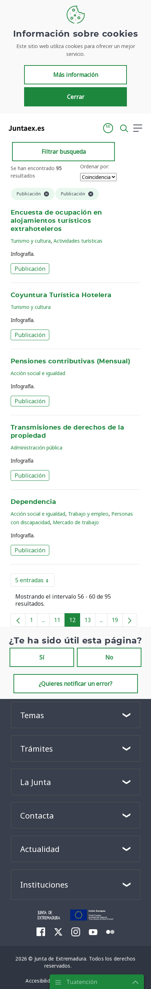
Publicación (30, 269)
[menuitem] (41, 932)
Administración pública (36, 447)
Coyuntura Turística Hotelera (61, 295)
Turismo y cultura (31, 240)
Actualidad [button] (40, 848)
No (109, 657)
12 (74, 621)
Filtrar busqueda (63, 152)
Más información (75, 75)
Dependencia (33, 502)
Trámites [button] (36, 748)
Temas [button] (32, 715)
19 (117, 621)
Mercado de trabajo (76, 522)
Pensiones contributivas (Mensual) (70, 361)
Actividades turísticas (78, 240)
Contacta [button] (37, 815)
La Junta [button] (35, 782)
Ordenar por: (94, 166)
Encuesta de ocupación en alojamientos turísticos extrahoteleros (56, 221)
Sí (41, 657)
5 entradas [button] (35, 581)
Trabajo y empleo (88, 513)
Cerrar (75, 97)
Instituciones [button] (44, 884)
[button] (108, 128)
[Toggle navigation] (54, 128)
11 (59, 621)
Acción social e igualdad (38, 373)
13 (89, 621)
